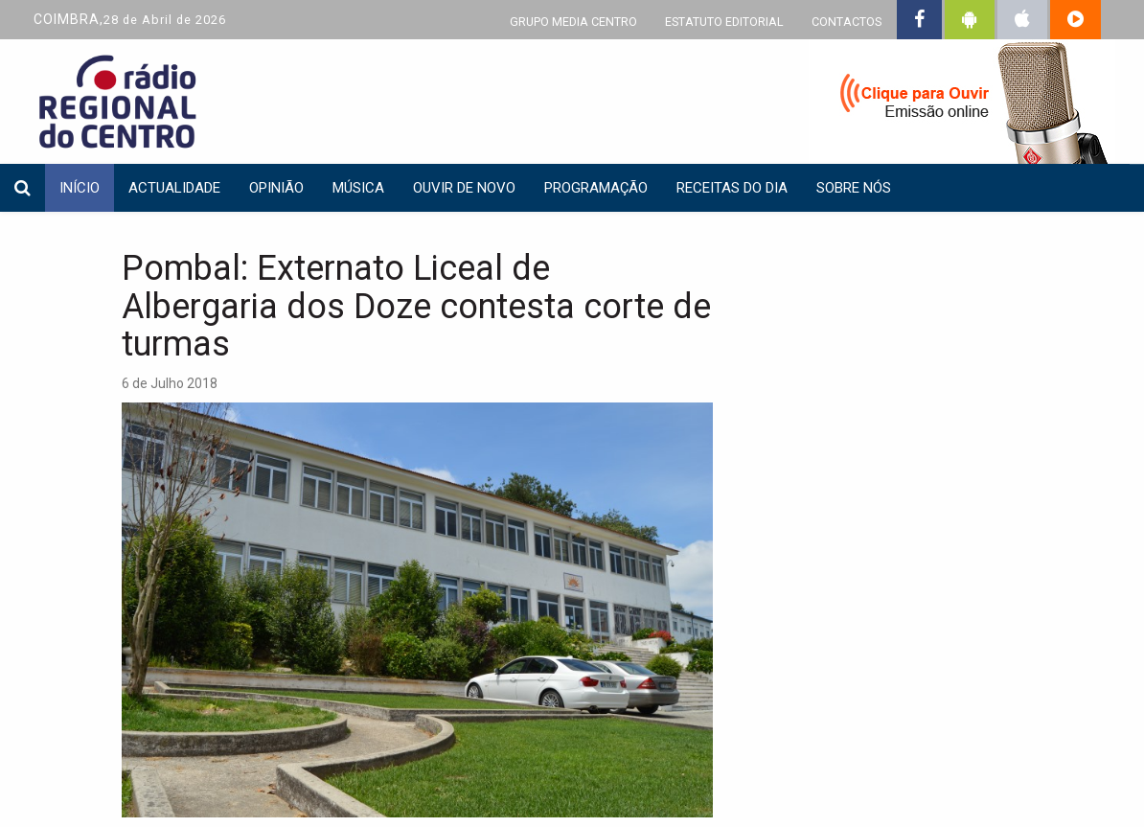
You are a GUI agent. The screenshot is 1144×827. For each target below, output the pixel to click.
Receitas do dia (732, 187)
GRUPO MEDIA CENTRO (573, 21)
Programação (596, 187)
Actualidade (174, 187)
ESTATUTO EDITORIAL (724, 21)
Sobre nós (853, 187)
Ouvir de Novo (464, 187)
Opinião (276, 187)
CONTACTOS (846, 21)
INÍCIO (79, 187)
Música (358, 187)
